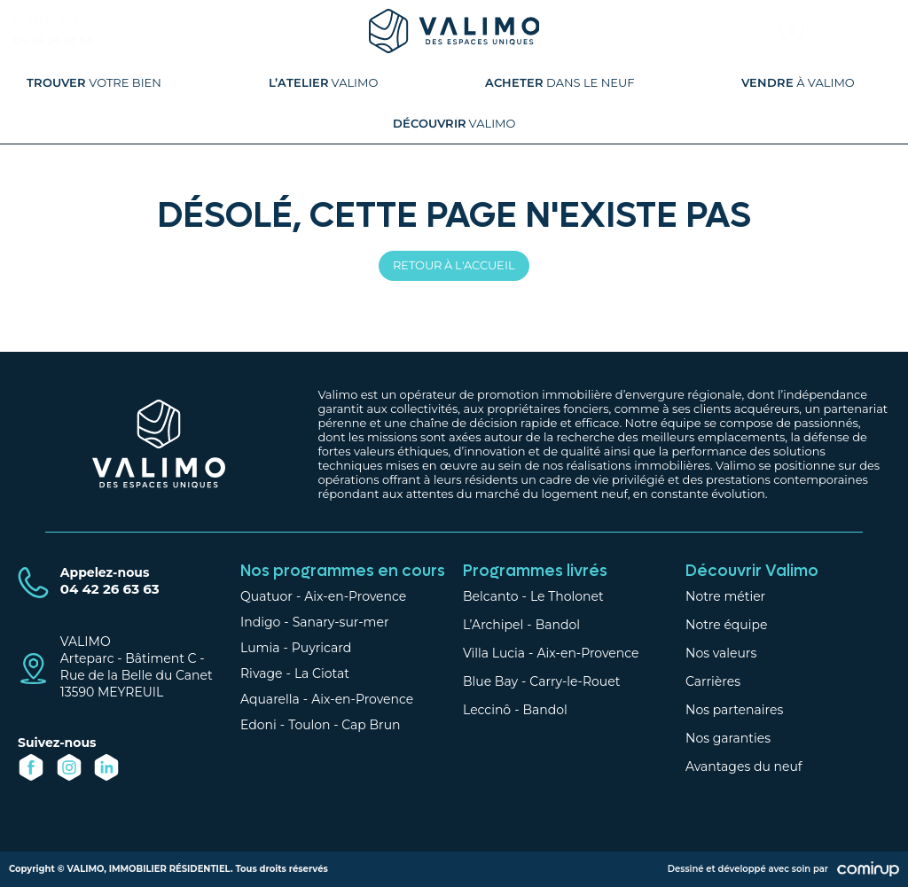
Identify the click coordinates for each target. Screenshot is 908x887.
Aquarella (270, 699)
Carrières (712, 681)
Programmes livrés (535, 571)
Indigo (260, 622)
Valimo (324, 82)
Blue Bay (490, 681)
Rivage (261, 673)
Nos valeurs (720, 653)
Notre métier (725, 596)
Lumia (259, 648)
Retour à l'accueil (454, 265)
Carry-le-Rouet (574, 681)
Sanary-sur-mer (341, 622)
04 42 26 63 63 (53, 40)
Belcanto (491, 596)
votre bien (94, 82)
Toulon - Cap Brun (344, 725)
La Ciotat (321, 673)
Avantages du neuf (743, 766)
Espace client (856, 30)
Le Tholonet (567, 596)
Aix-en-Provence (355, 596)
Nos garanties (728, 738)
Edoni (258, 725)
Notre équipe (726, 625)
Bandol (558, 625)
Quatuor (266, 596)
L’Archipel (493, 625)
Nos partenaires (734, 710)
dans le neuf (559, 82)
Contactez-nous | (70, 21)
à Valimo (798, 82)
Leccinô (487, 710)
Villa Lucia (494, 653)
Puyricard (321, 648)
